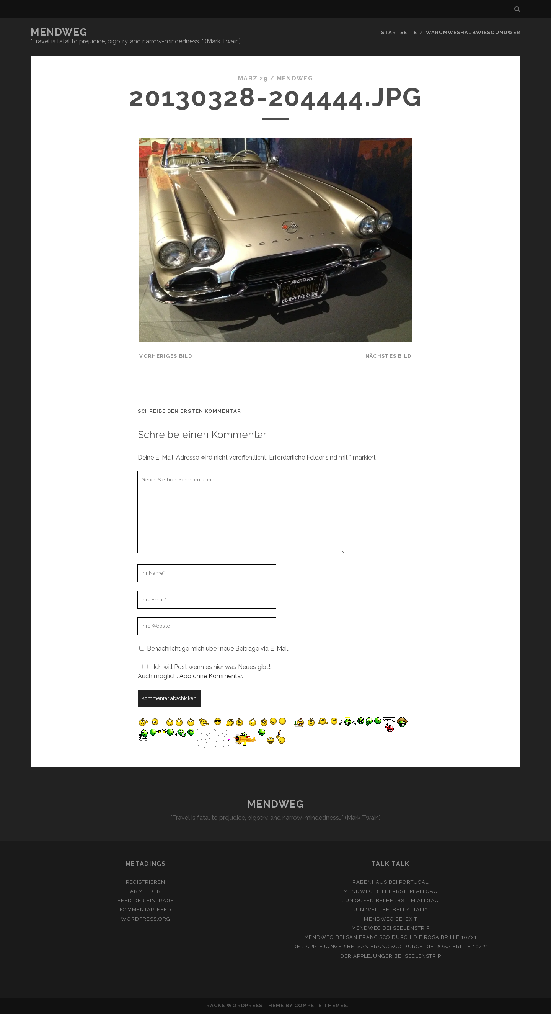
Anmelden (145, 891)
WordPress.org (145, 919)
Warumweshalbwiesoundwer (473, 32)
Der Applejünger (319, 946)
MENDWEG (59, 32)
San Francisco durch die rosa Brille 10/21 (411, 937)
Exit (411, 919)
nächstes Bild (388, 356)
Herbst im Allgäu (411, 891)
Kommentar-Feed (145, 910)
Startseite (399, 32)
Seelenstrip (411, 928)
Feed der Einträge (145, 900)
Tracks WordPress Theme (243, 1005)
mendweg (295, 78)
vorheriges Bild (165, 356)
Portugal (414, 882)
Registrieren (146, 882)
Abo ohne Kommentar (210, 676)
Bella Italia (410, 910)
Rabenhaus (369, 882)
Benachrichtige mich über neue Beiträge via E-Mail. (218, 648)
